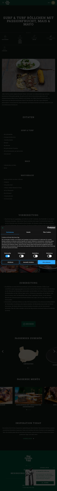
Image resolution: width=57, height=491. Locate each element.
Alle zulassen (46, 262)
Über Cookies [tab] (47, 232)
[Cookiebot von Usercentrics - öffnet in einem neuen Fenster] (48, 228)
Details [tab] (28, 232)
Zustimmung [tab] (10, 232)
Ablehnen (10, 262)
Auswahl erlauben (28, 262)
